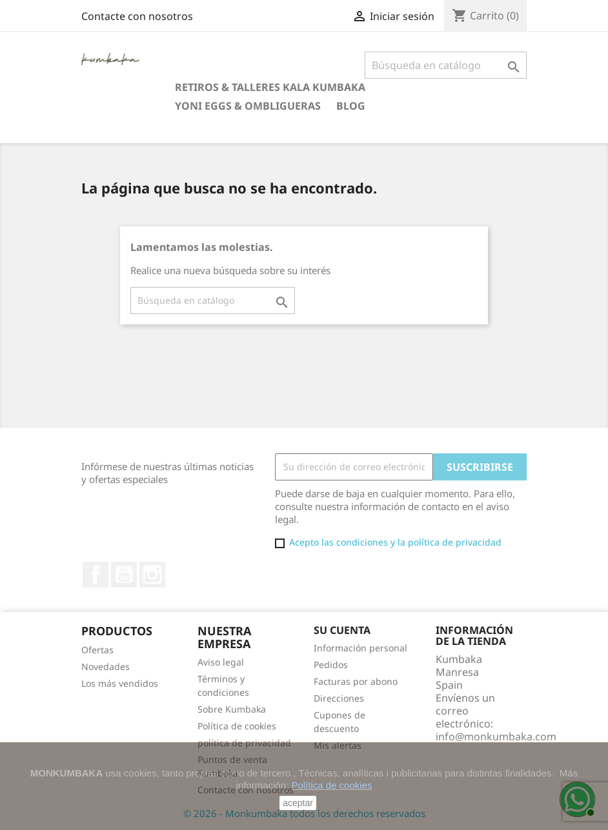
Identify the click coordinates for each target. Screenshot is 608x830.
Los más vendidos (119, 683)
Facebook (95, 575)
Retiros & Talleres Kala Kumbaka (270, 87)
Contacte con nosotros (137, 16)
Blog (350, 106)
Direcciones (339, 698)
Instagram (152, 575)
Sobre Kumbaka (232, 709)
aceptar (298, 803)
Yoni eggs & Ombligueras (248, 106)
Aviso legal (221, 662)
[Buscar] (446, 65)
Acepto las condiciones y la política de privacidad (395, 542)
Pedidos (331, 664)
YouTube (124, 575)
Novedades (105, 666)
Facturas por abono (356, 681)
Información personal (360, 648)
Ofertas (97, 650)
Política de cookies (237, 726)
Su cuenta (342, 630)
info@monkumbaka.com (496, 736)
